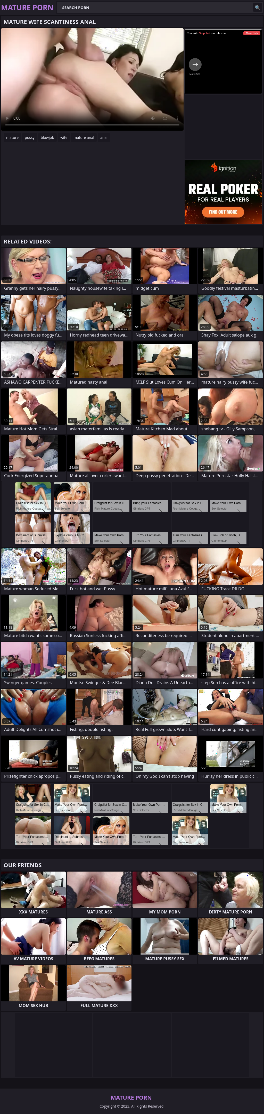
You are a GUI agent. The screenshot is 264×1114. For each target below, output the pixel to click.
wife (63, 137)
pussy (30, 137)
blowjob (47, 137)
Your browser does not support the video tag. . (92, 79)
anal (104, 137)
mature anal (83, 137)
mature (12, 137)
